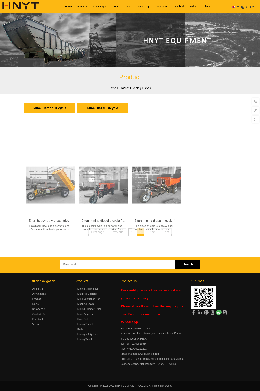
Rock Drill (82, 319)
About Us (82, 6)
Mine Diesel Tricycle (102, 108)
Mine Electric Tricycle (49, 108)
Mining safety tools (87, 334)
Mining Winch (84, 339)
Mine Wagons (85, 314)
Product (116, 6)
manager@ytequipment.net (143, 353)
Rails (80, 329)
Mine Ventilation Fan (88, 298)
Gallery (206, 6)
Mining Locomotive (87, 288)
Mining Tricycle (142, 88)
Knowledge (144, 6)
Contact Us (162, 6)
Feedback (179, 6)
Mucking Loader (86, 304)
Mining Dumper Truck (89, 309)
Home (68, 6)
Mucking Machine (87, 293)
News (129, 6)
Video (193, 6)
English (246, 6)
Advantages (99, 6)
